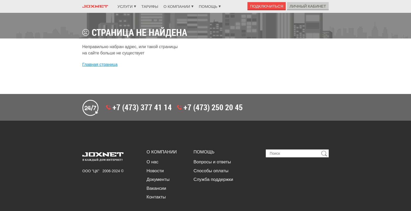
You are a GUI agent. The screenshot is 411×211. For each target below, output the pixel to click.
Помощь (208, 6)
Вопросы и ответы (212, 161)
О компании (177, 6)
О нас (152, 161)
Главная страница (99, 64)
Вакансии (156, 188)
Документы (158, 179)
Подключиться (266, 6)
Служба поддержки (213, 179)
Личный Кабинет (308, 6)
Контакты (156, 197)
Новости (155, 170)
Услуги (125, 6)
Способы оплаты (210, 170)
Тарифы (149, 6)
